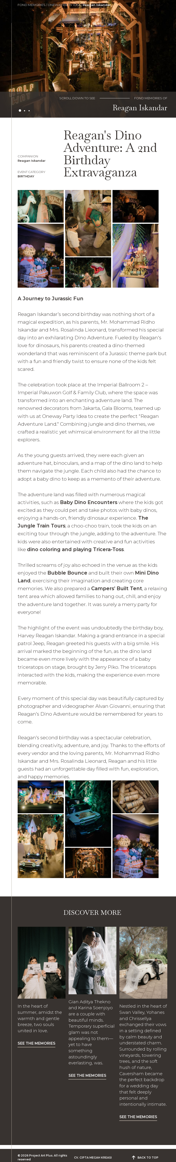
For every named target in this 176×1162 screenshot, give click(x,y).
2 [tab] (24, 110)
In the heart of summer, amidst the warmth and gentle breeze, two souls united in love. (40, 1018)
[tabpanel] (88, 59)
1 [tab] (20, 110)
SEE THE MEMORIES (36, 1043)
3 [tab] (29, 110)
